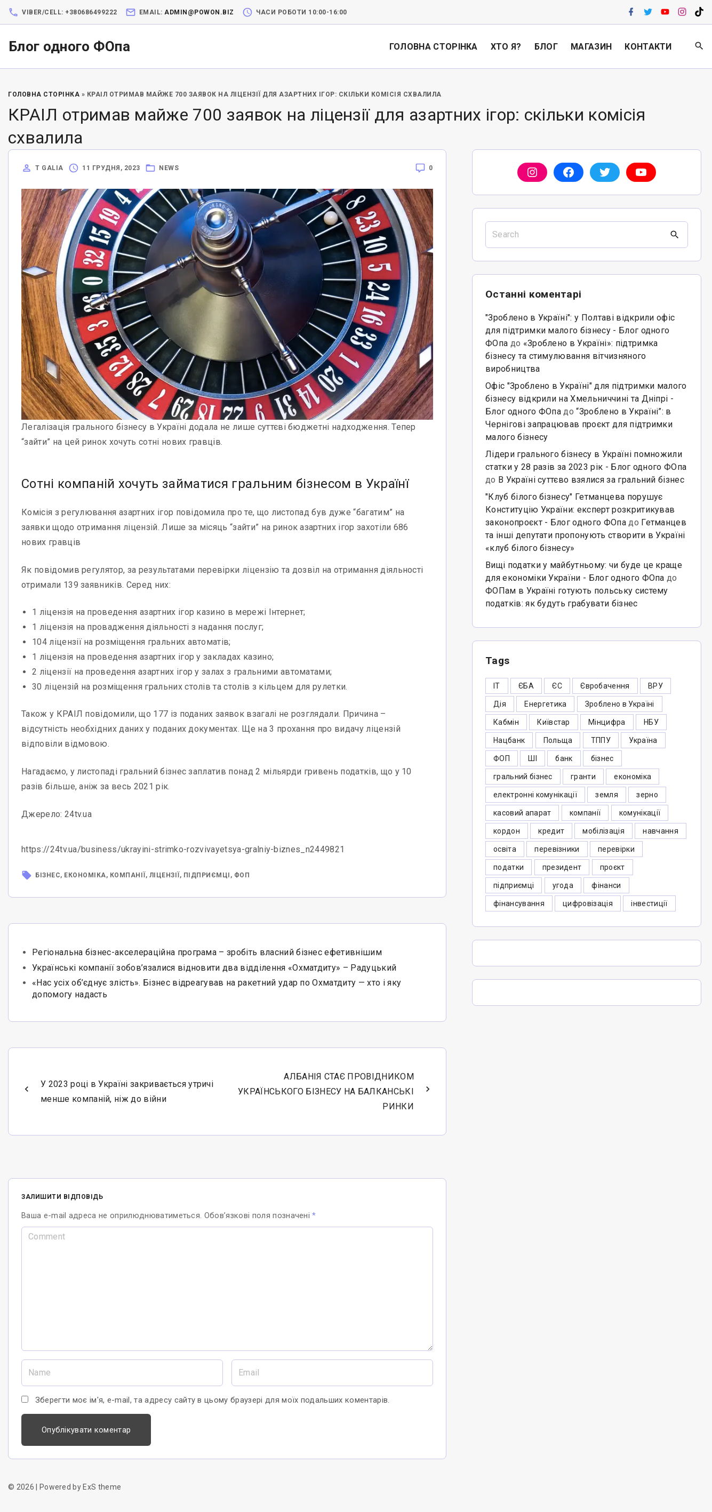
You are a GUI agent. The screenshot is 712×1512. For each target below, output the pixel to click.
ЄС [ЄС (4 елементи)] (557, 686)
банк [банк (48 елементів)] (563, 758)
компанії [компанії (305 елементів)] (585, 813)
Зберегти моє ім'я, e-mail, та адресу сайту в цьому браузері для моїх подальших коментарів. (212, 1400)
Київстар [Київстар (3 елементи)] (553, 722)
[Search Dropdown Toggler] (699, 46)
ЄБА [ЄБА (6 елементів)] (526, 686)
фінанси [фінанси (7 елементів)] (606, 885)
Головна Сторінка (43, 94)
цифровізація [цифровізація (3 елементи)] (588, 903)
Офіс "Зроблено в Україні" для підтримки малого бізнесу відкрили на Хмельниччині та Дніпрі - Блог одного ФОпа (586, 399)
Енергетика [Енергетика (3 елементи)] (545, 704)
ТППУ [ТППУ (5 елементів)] (601, 740)
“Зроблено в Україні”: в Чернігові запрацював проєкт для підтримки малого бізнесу (579, 424)
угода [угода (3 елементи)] (563, 885)
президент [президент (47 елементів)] (562, 867)
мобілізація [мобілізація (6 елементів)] (603, 831)
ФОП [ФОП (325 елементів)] (501, 758)
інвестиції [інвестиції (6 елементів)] (649, 903)
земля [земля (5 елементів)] (606, 794)
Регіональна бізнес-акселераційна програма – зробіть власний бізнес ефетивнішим (207, 952)
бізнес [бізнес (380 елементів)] (602, 758)
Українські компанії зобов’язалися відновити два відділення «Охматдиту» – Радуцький (214, 968)
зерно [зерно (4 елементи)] (647, 794)
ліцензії (164, 875)
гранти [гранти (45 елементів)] (583, 776)
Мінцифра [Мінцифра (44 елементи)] (607, 722)
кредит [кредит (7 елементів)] (551, 831)
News (169, 168)
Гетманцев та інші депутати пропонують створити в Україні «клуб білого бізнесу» (585, 535)
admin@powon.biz (199, 12)
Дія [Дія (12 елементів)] (499, 704)
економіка (85, 875)
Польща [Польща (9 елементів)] (558, 740)
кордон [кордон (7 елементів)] (506, 831)
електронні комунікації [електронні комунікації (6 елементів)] (535, 794)
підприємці (206, 875)
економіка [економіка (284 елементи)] (632, 776)
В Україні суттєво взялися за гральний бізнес (591, 480)
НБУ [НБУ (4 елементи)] (651, 722)
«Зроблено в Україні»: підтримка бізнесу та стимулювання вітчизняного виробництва (571, 356)
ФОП (242, 875)
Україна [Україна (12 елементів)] (643, 740)
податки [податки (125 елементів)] (508, 867)
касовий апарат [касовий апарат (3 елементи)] (522, 813)
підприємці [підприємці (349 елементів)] (513, 885)
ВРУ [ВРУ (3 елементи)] (655, 686)
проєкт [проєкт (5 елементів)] (612, 867)
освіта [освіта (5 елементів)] (504, 849)
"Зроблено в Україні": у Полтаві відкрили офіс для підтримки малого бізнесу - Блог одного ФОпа (580, 330)
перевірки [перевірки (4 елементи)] (616, 849)
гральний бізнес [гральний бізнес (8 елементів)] (523, 776)
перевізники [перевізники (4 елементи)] (557, 849)
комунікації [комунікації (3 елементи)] (640, 813)
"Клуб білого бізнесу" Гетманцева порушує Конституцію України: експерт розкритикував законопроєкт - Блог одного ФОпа (580, 509)
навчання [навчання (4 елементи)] (660, 831)
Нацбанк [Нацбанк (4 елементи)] (509, 740)
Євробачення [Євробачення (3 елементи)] (605, 686)
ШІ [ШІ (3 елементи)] (532, 758)
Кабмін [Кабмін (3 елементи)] (506, 722)
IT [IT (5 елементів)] (496, 686)
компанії (128, 875)
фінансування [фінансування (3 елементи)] (519, 903)
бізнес (47, 875)
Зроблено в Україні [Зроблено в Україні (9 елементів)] (619, 704)
